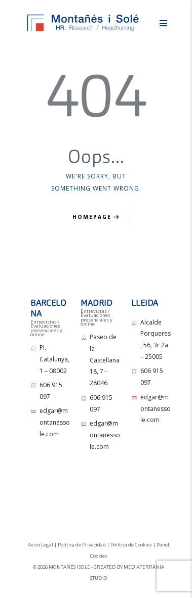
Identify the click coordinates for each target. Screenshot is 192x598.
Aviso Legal (40, 544)
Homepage (91, 216)
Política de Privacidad (82, 544)
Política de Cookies (131, 544)
